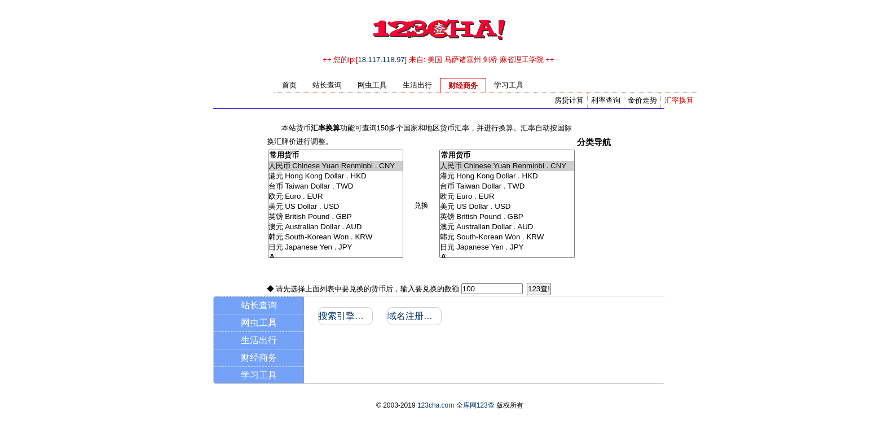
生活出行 (259, 340)
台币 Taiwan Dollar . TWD (335, 186)
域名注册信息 (413, 316)
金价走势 (642, 100)
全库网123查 (475, 405)
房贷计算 (569, 100)
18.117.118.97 (381, 59)
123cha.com (435, 405)
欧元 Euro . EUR (335, 196)
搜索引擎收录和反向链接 (345, 316)
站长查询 (259, 305)
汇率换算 (679, 100)
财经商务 (259, 357)
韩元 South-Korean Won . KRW (335, 237)
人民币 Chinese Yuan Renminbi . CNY (335, 166)
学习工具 (259, 375)
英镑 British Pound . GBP (335, 217)
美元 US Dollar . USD (335, 207)
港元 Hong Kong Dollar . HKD (335, 176)
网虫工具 (259, 322)
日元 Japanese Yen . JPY (335, 247)
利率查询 (605, 100)
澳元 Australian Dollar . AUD (335, 227)
